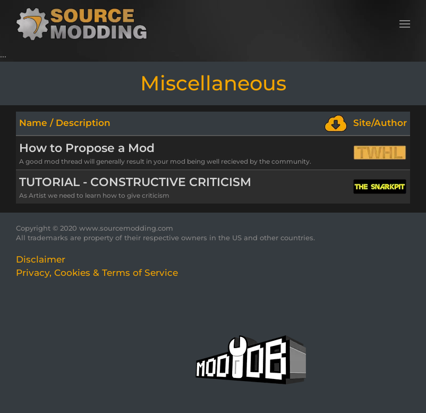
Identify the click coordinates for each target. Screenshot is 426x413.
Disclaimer (40, 259)
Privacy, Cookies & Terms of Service (97, 272)
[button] (404, 24)
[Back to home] (85, 24)
